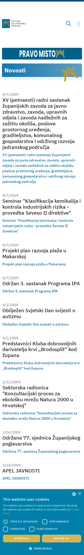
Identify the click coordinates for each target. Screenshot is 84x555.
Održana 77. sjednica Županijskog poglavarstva (41, 441)
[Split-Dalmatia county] (14, 24)
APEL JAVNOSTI (21, 471)
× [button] (79, 493)
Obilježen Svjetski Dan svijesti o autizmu (38, 313)
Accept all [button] (21, 538)
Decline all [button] (62, 538)
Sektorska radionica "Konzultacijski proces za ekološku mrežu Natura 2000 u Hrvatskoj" (37, 396)
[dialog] (42, 522)
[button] (42, 548)
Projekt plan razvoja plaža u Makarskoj (34, 253)
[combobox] (74, 494)
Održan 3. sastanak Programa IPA (41, 283)
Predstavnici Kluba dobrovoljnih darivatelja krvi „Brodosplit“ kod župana (39, 349)
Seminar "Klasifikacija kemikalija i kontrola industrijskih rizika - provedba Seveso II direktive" (41, 207)
